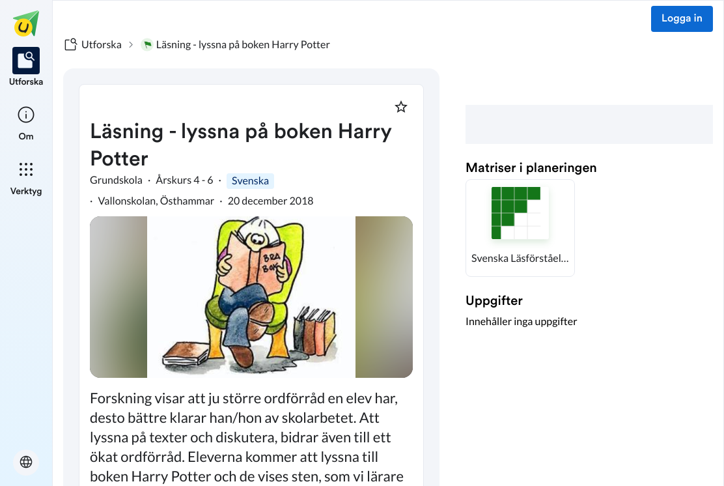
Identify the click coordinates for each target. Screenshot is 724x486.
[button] (520, 228)
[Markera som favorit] (401, 107)
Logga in (682, 19)
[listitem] (26, 68)
